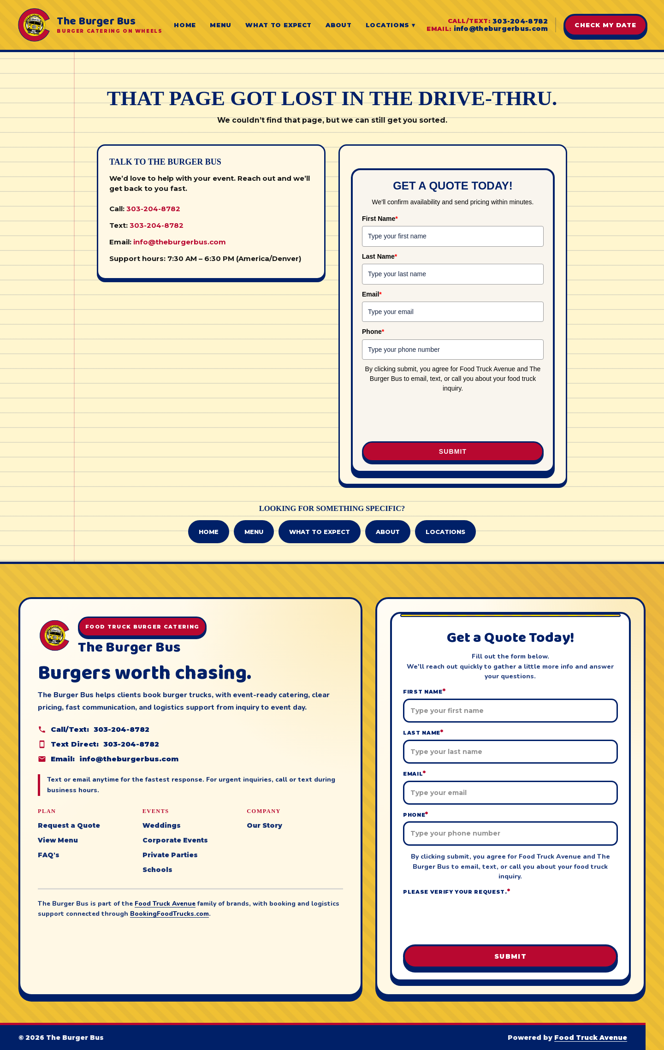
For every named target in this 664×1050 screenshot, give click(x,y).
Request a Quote (69, 825)
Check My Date (605, 25)
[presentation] (453, 418)
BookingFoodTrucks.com (169, 913)
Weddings (161, 825)
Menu (220, 25)
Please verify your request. (456, 892)
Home (185, 25)
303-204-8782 (520, 21)
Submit (453, 451)
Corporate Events (175, 840)
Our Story (264, 825)
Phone (373, 331)
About (339, 25)
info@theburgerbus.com (501, 28)
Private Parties (170, 855)
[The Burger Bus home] (89, 25)
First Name (380, 218)
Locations (445, 531)
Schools (157, 869)
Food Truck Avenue (165, 903)
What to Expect (278, 25)
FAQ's (48, 855)
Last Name (379, 256)
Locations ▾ (390, 25)
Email (372, 294)
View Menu (58, 840)
